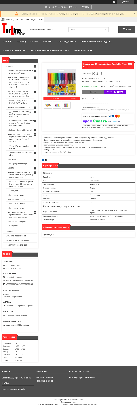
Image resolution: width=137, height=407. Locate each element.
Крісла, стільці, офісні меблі (20, 130)
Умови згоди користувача (17, 240)
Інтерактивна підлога (17, 222)
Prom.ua (81, 400)
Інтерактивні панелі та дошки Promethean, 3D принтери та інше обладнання (21, 184)
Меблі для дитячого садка (19, 107)
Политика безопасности (17, 245)
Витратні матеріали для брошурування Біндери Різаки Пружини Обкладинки (21, 214)
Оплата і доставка (67, 42)
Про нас (34, 42)
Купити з (115, 92)
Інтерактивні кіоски (16, 199)
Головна (7, 42)
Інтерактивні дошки (17, 195)
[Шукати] (106, 29)
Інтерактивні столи (16, 208)
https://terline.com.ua (14, 277)
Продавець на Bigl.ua (68, 402)
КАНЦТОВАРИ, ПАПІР (83, 50)
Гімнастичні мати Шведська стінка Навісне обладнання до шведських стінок (21, 174)
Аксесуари (13, 191)
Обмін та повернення (16, 236)
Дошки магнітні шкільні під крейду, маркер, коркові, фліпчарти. (20, 114)
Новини (9, 231)
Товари (20, 42)
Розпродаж (13, 226)
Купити (93, 92)
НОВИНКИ (13, 159)
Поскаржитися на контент (68, 404)
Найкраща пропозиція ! (18, 164)
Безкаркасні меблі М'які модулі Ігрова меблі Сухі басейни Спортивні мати (21, 123)
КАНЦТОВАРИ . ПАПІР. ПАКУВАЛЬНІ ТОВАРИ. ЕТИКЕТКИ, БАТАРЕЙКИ (19, 93)
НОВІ (11, 168)
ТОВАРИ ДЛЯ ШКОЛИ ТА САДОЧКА (96, 42)
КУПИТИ (85, 7)
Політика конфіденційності (89, 404)
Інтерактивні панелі (17, 204)
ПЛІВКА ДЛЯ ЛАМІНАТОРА (14, 50)
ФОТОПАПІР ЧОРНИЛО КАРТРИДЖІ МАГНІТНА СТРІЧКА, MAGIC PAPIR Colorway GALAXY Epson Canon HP (19, 82)
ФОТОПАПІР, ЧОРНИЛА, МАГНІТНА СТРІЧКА (50, 50)
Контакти (47, 42)
